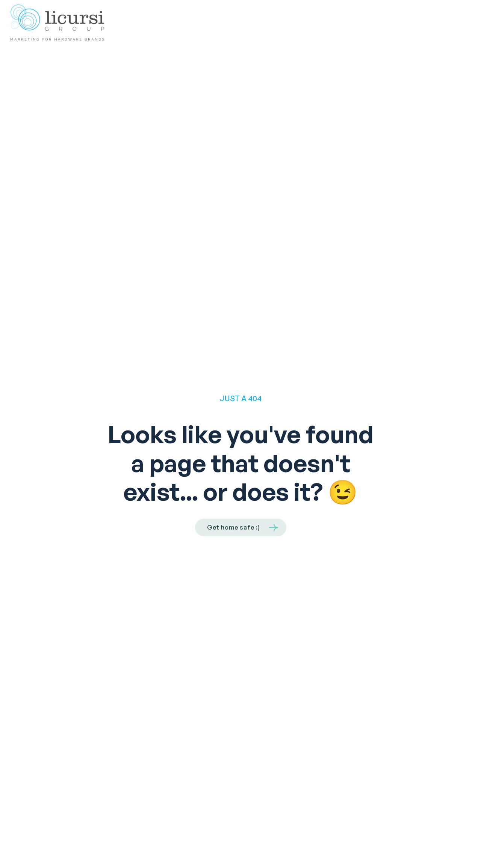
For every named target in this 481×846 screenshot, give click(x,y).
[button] (461, 22)
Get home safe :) (233, 527)
